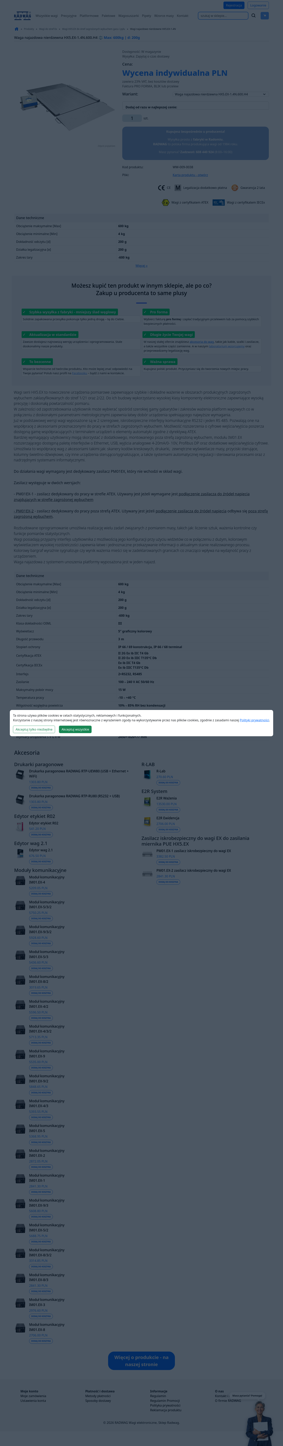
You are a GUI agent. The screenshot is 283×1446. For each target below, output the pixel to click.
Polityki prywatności (254, 720)
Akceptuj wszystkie (75, 729)
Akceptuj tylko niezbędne (34, 729)
